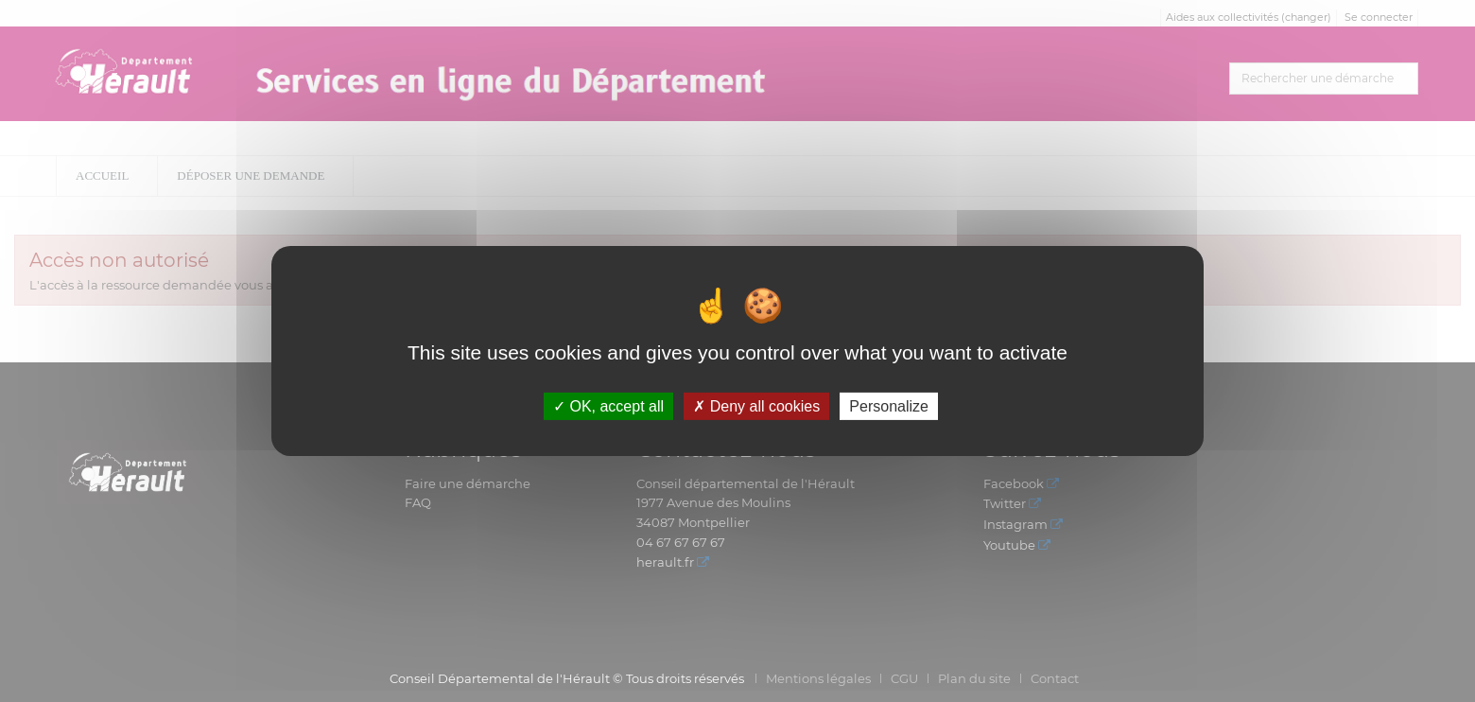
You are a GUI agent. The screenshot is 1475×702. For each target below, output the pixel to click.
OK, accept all (608, 406)
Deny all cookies (756, 406)
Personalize (888, 406)
